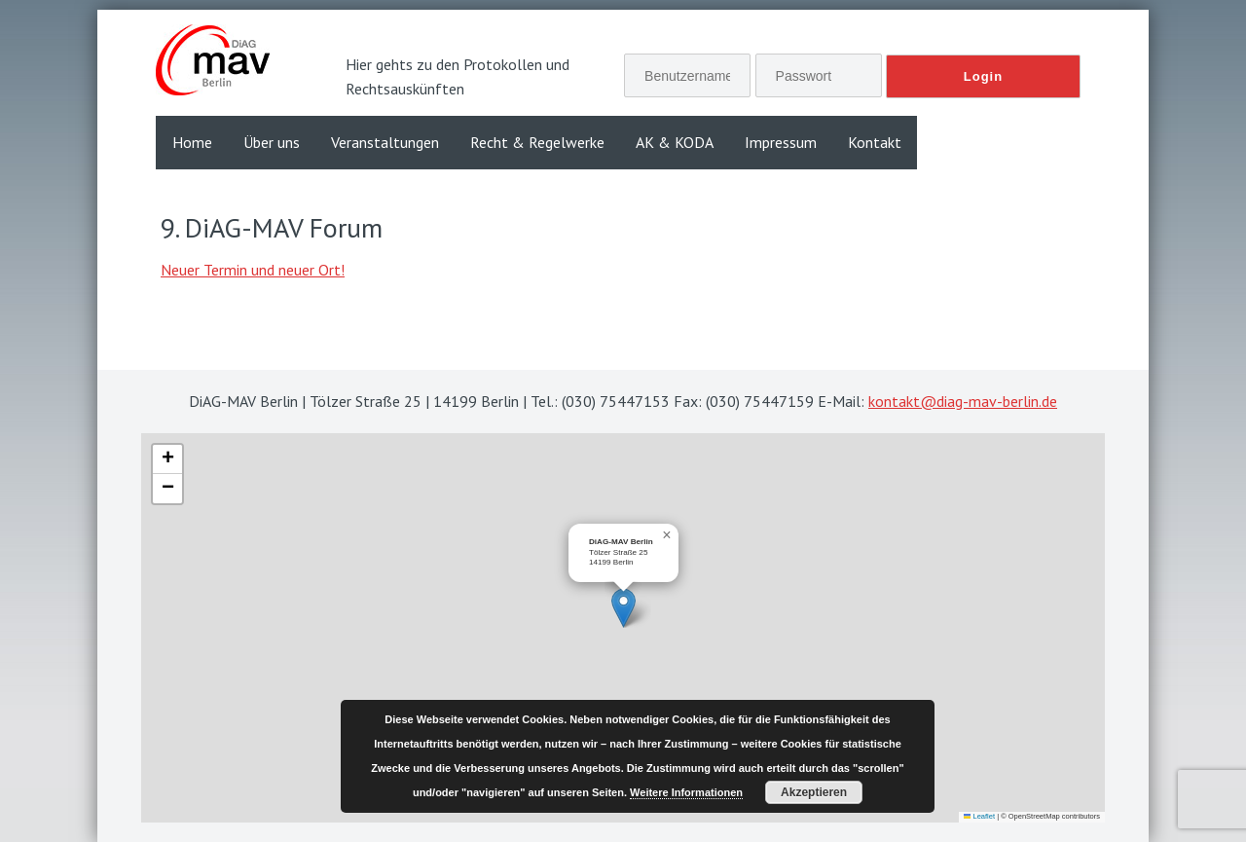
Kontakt (874, 142)
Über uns (271, 142)
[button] (623, 608)
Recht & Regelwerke (537, 142)
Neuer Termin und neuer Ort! (253, 269)
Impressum (781, 142)
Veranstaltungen (385, 142)
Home (192, 142)
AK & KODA (675, 142)
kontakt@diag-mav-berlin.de (962, 401)
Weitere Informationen (686, 792)
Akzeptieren (814, 792)
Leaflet (979, 816)
